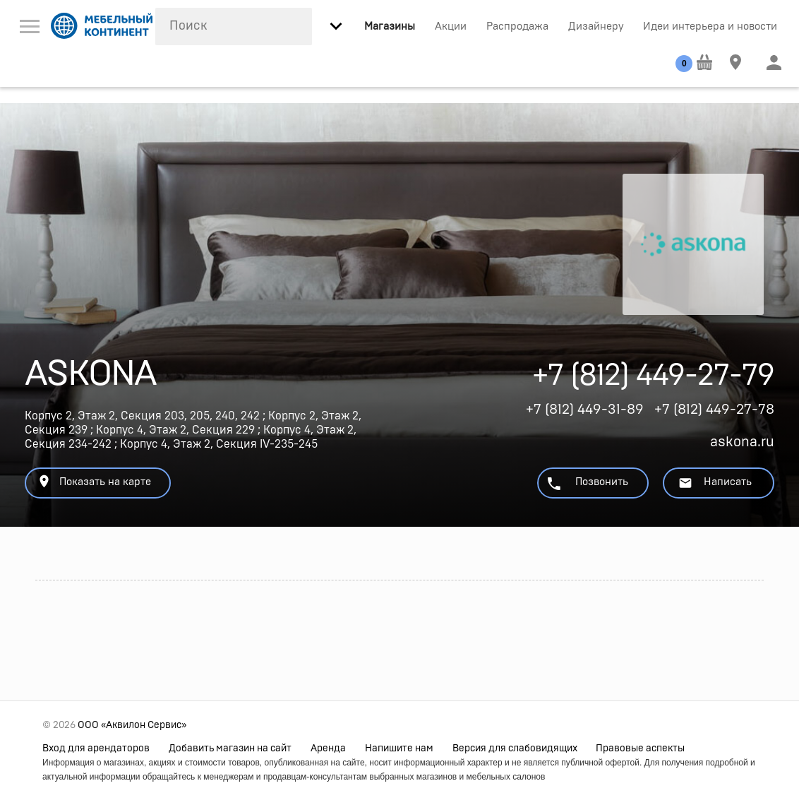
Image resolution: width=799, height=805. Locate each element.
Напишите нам (399, 748)
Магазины (389, 26)
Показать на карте (94, 481)
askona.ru (742, 442)
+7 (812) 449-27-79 (653, 379)
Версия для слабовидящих (514, 748)
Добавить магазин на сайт (230, 748)
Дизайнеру (596, 26)
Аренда (328, 748)
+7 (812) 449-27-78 (714, 409)
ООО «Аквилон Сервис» (132, 725)
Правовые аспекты (640, 748)
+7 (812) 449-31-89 (585, 409)
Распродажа (517, 26)
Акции (451, 26)
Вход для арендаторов (96, 748)
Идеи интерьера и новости (710, 26)
